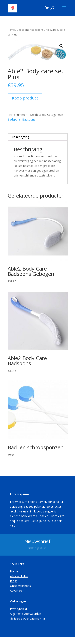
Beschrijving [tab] (20, 137)
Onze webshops (20, 586)
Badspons (23, 29)
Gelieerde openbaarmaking (27, 618)
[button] (61, 46)
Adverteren (17, 590)
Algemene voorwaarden (25, 614)
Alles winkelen (19, 576)
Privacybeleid (18, 609)
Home (11, 29)
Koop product (25, 98)
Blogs (13, 581)
